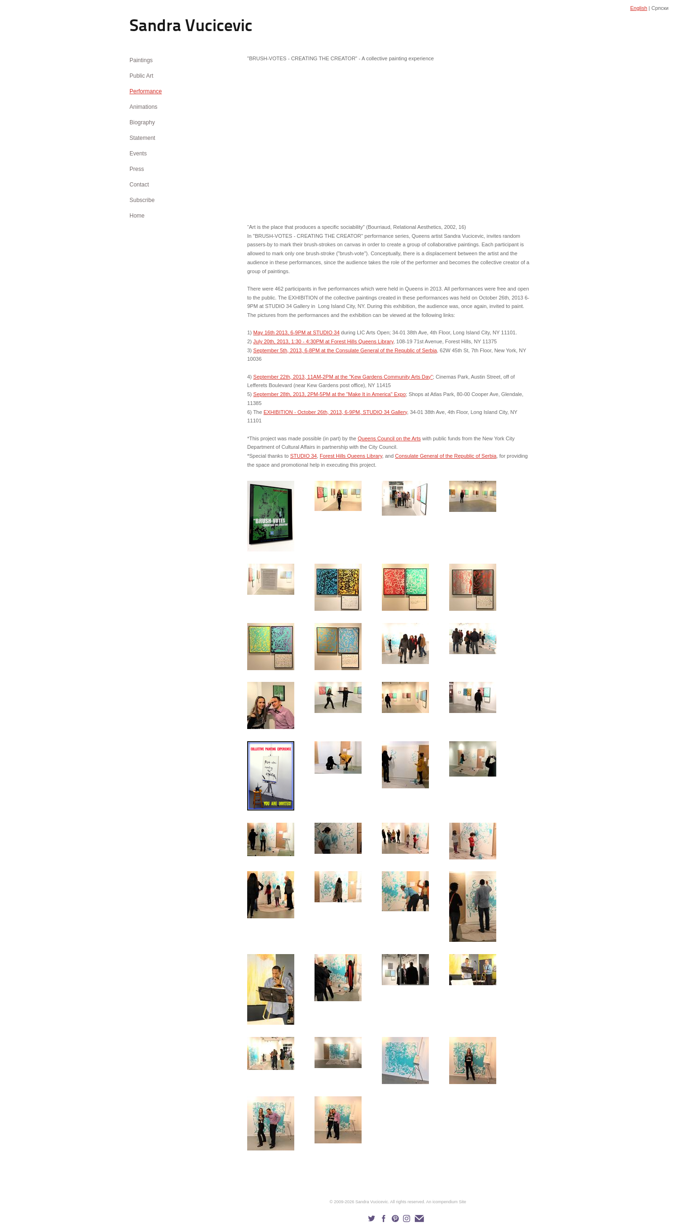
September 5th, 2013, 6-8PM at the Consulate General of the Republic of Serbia (345, 350)
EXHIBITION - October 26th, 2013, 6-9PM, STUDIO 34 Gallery (335, 412)
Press (136, 169)
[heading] (153, 27)
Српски (660, 8)
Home (137, 215)
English (638, 8)
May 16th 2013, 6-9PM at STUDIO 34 (296, 332)
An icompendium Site (446, 1201)
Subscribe (141, 200)
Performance (145, 91)
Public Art (141, 76)
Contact (139, 184)
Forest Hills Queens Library (351, 456)
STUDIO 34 (303, 456)
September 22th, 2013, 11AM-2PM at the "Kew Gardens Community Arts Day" (343, 377)
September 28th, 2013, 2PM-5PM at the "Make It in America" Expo (329, 394)
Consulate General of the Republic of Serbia (445, 456)
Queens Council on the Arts (389, 438)
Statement (142, 138)
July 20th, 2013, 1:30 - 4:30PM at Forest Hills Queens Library (323, 341)
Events (138, 153)
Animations (143, 107)
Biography (142, 122)
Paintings (141, 60)
